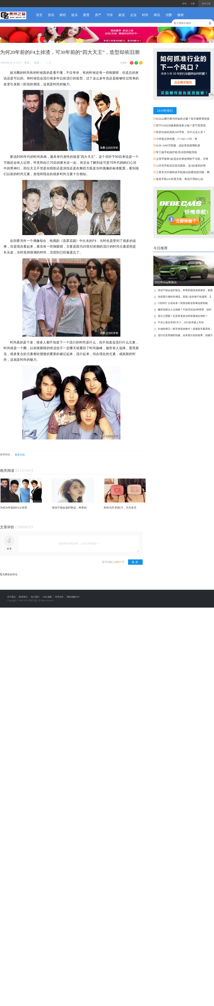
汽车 (110, 15)
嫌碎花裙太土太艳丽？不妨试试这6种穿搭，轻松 (185, 309)
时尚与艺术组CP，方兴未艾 (120, 507)
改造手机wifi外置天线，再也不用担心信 (179, 179)
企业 (133, 15)
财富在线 (20, 454)
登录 (184, 3)
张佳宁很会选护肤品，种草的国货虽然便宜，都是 (185, 290)
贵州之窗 (206, 3)
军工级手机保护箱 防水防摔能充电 (176, 152)
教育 (86, 15)
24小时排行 (165, 110)
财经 (63, 15)
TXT (77, 597)
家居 (121, 15)
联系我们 (23, 597)
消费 (168, 15)
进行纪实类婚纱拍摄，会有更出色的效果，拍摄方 (185, 335)
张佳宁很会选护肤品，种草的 (69, 507)
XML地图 (47, 597)
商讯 (157, 15)
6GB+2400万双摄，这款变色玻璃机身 (178, 145)
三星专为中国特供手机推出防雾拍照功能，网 (183, 172)
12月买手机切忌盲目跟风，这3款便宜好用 (181, 165)
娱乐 (74, 15)
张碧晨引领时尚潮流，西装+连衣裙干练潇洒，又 (185, 296)
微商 (180, 15)
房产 (98, 15)
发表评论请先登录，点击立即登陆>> (78, 543)
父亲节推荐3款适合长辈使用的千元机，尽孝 (182, 158)
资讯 (51, 15)
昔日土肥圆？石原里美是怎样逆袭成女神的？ (183, 316)
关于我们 (11, 597)
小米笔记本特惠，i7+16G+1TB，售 (176, 138)
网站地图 (71, 597)
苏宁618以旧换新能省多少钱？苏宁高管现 (181, 125)
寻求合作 (59, 597)
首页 (39, 15)
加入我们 (35, 597)
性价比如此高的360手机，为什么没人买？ (181, 132)
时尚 (145, 15)
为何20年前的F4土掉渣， (15, 507)
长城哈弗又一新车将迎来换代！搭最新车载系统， (185, 329)
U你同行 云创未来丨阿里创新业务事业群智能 (183, 303)
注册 (192, 3)
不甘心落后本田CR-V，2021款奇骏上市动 (181, 322)
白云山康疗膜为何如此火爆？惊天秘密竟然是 (183, 118)
